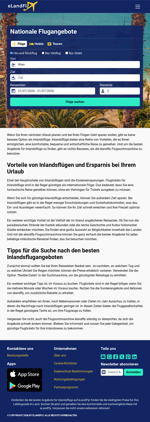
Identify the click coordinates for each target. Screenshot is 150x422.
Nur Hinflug (51, 53)
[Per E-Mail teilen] (103, 359)
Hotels (36, 44)
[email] (114, 372)
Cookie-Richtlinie (65, 363)
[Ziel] (78, 77)
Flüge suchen (75, 102)
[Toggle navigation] (137, 6)
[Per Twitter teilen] (122, 359)
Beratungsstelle (17, 355)
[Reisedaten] (55, 91)
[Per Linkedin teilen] (134, 359)
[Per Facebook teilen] (115, 359)
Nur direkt (73, 53)
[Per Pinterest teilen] (128, 359)
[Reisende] (122, 91)
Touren (54, 44)
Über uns (60, 355)
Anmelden (133, 372)
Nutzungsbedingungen (69, 379)
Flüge (18, 44)
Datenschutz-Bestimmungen (73, 371)
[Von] (78, 64)
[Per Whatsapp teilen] (109, 359)
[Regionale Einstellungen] (129, 7)
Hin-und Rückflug (23, 53)
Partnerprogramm (66, 387)
